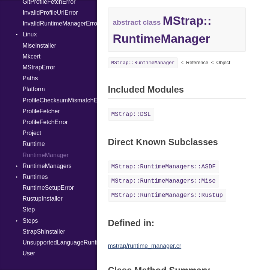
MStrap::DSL (131, 114)
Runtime (34, 144)
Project (32, 133)
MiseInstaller (39, 45)
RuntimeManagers (47, 166)
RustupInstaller (43, 198)
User (29, 253)
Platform (34, 89)
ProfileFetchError (45, 122)
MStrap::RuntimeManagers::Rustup (167, 195)
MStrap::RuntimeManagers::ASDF (163, 167)
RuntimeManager (46, 155)
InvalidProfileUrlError (50, 12)
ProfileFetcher (41, 111)
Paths (30, 78)
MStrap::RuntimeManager (143, 63)
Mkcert (32, 56)
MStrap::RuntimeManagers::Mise (163, 181)
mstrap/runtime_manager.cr (145, 246)
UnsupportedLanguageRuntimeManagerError (60, 242)
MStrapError (39, 67)
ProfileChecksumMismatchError (60, 100)
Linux (30, 34)
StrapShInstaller (44, 231)
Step (29, 209)
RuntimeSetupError (48, 187)
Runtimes (35, 177)
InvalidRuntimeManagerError (60, 23)
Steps (30, 221)
